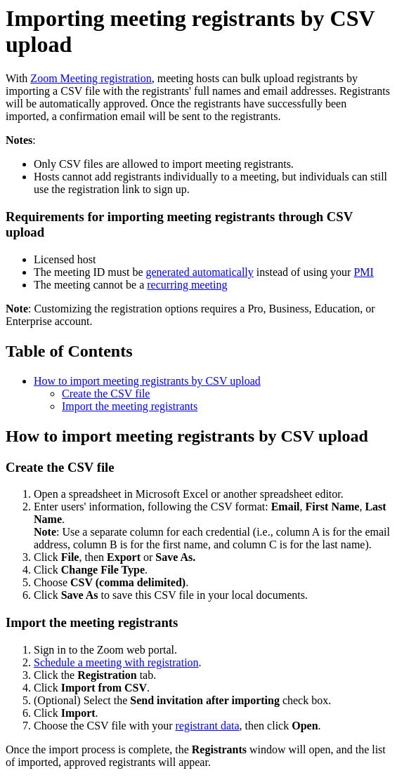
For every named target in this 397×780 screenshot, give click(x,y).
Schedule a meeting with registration (116, 662)
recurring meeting (187, 285)
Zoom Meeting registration (90, 78)
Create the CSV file (106, 393)
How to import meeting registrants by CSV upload (147, 381)
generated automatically (200, 272)
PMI (363, 272)
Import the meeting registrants (129, 406)
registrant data (207, 726)
